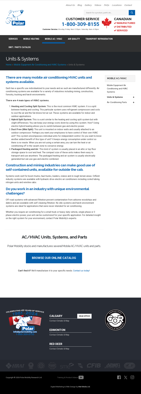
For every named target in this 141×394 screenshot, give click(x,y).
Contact (128, 5)
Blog (79, 5)
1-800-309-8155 (80, 24)
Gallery (88, 5)
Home (9, 64)
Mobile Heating (31, 39)
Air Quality (74, 39)
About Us (70, 5)
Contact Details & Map (59, 321)
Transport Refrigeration (99, 39)
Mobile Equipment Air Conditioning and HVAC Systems (40, 64)
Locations (116, 5)
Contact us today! (81, 270)
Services (13, 39)
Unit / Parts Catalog (20, 47)
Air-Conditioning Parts (117, 102)
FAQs (106, 5)
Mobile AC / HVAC (53, 39)
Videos (97, 5)
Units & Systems (115, 97)
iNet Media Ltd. (84, 387)
